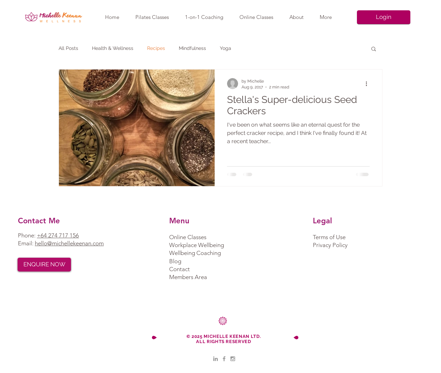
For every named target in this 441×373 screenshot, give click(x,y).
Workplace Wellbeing (196, 245)
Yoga (225, 48)
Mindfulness (192, 48)
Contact (179, 269)
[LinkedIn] (215, 358)
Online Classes (187, 237)
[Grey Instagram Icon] (232, 358)
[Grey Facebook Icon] (224, 358)
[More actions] (369, 83)
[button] (373, 49)
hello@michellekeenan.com (69, 243)
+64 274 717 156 (58, 235)
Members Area (188, 277)
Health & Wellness (112, 48)
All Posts (68, 48)
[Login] (383, 17)
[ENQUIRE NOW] (44, 264)
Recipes (156, 48)
